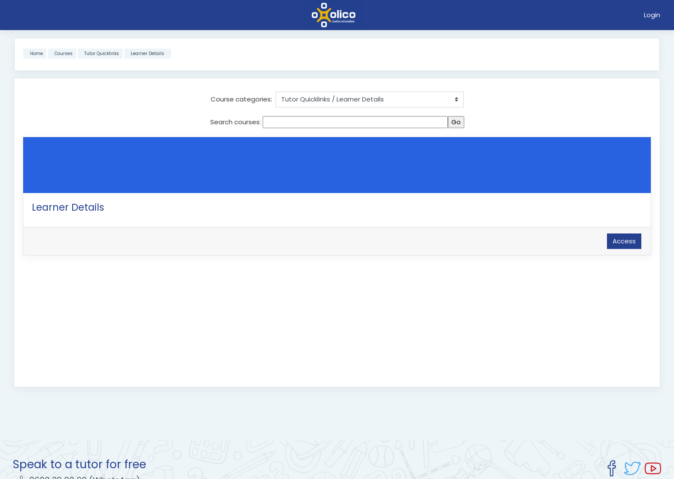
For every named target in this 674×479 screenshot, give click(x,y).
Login (652, 14)
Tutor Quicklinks (101, 53)
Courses (64, 53)
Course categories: (241, 99)
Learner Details (147, 53)
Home (36, 53)
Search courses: (236, 121)
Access (624, 241)
